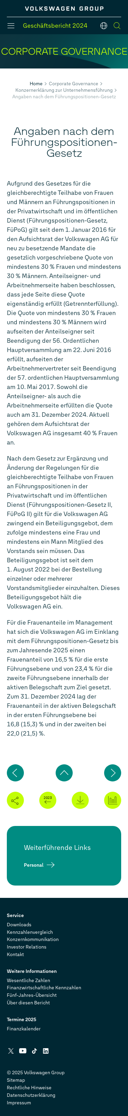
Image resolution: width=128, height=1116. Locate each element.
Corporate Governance (73, 84)
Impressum (19, 1103)
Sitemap (16, 1080)
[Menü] (11, 26)
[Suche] (117, 26)
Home (36, 84)
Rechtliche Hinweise (29, 1088)
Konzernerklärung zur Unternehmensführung (64, 90)
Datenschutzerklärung (31, 1095)
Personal (33, 865)
